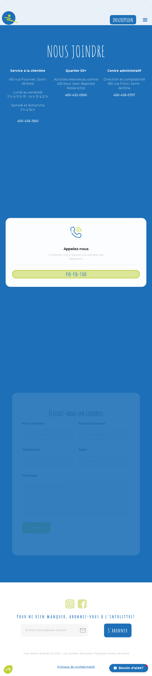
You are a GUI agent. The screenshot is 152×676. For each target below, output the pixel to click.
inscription (123, 20)
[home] (9, 18)
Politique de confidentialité (76, 667)
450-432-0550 (76, 95)
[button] (145, 20)
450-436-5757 (124, 95)
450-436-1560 (27, 121)
